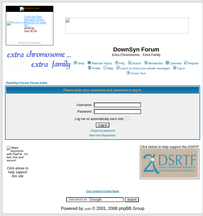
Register (191, 63)
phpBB (87, 209)
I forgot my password (102, 130)
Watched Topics (100, 63)
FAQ (120, 63)
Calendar (174, 63)
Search (134, 63)
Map (108, 68)
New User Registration (102, 135)
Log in (179, 68)
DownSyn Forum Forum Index (26, 82)
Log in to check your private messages (143, 68)
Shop (79, 63)
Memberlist (153, 63)
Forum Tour (136, 73)
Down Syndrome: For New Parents (102, 191)
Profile (94, 68)
